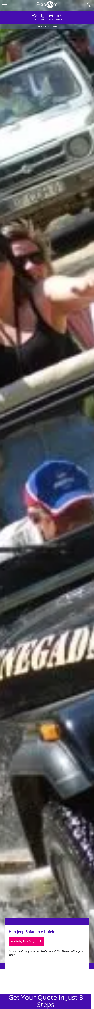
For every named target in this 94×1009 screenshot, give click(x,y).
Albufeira (53, 26)
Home (39, 26)
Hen (45, 26)
